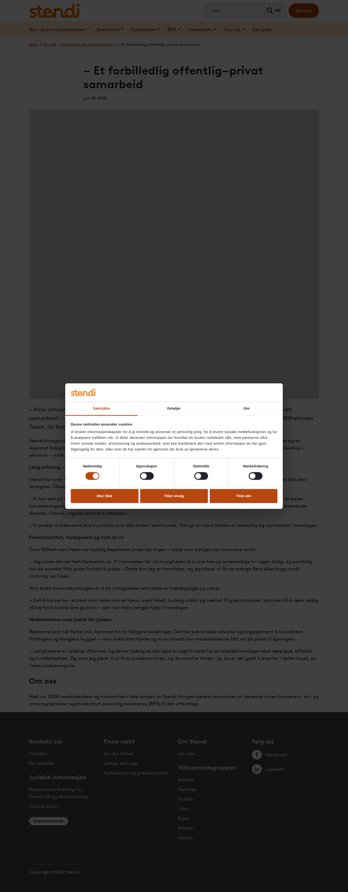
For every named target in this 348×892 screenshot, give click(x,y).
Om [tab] (246, 408)
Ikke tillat (104, 496)
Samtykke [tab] (101, 408)
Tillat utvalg (174, 496)
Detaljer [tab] (174, 408)
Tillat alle (243, 496)
